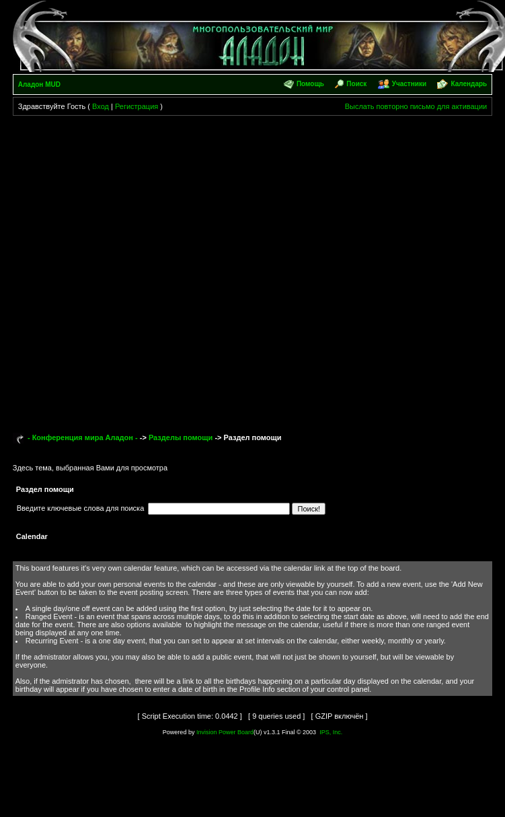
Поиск (356, 83)
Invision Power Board (225, 732)
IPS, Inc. (330, 732)
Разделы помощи (180, 437)
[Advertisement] (145, 268)
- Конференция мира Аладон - (83, 437)
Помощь (310, 83)
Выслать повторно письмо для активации (416, 106)
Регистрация (136, 106)
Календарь (469, 83)
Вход (100, 106)
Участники (409, 83)
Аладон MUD (39, 84)
